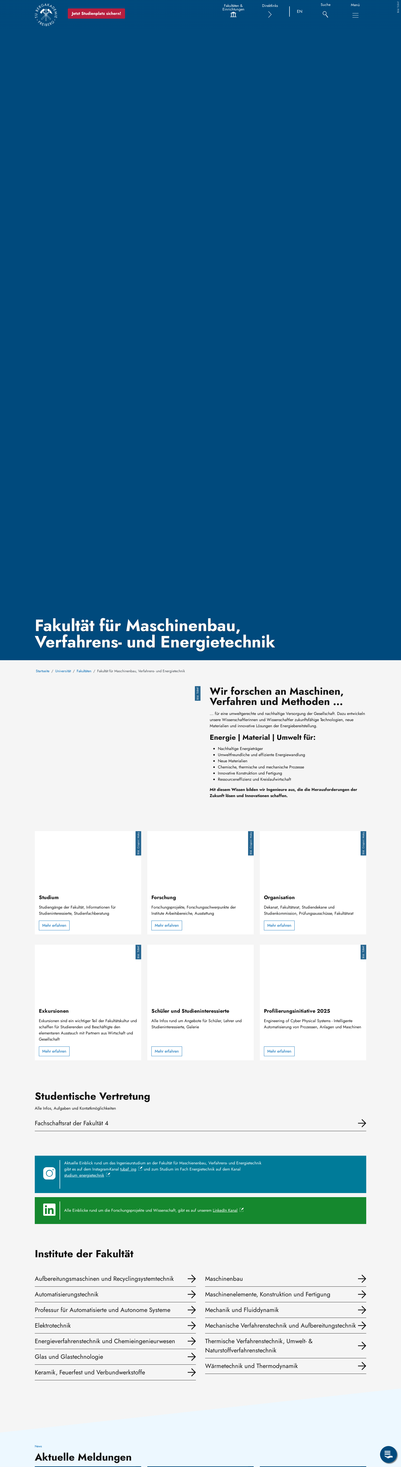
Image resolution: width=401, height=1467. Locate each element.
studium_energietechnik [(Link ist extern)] (87, 1175)
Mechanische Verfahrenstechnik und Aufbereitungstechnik (280, 1325)
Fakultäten (84, 671)
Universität (63, 671)
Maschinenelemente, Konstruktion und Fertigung (267, 1294)
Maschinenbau (224, 1278)
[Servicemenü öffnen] (388, 1454)
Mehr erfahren (54, 925)
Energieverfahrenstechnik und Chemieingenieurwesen (105, 1341)
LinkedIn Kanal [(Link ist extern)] (228, 1210)
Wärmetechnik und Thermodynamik (251, 1365)
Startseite (42, 671)
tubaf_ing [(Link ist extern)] (131, 1169)
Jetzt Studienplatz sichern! (97, 13)
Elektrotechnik (53, 1325)
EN (299, 11)
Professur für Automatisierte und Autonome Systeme (102, 1309)
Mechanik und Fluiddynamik (242, 1309)
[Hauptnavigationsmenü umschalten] (355, 15)
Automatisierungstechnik (66, 1294)
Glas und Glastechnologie (69, 1356)
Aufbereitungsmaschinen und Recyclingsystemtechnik (104, 1278)
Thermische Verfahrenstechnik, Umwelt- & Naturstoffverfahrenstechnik (259, 1346)
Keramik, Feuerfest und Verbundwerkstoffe (90, 1372)
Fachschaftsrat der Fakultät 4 (71, 1123)
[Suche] (325, 11)
